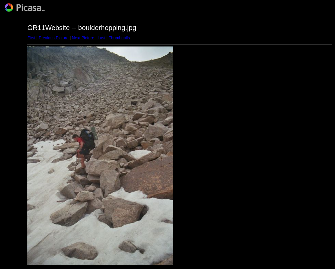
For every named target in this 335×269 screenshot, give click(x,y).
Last (101, 38)
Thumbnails (119, 38)
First (31, 38)
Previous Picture (53, 38)
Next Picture (83, 38)
